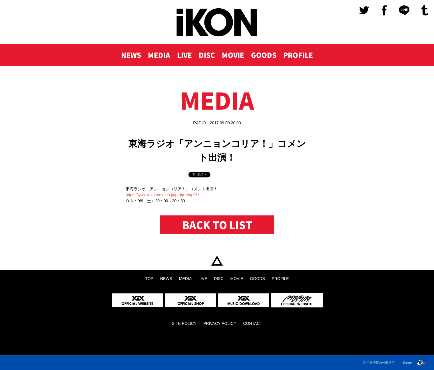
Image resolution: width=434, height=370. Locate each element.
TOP (217, 260)
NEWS (131, 55)
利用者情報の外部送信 (379, 362)
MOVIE (233, 55)
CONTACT (252, 323)
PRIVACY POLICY (219, 323)
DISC (207, 55)
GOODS (263, 55)
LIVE (184, 55)
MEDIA (159, 55)
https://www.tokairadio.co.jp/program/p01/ (162, 195)
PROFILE (298, 55)
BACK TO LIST (217, 225)
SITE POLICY (184, 323)
